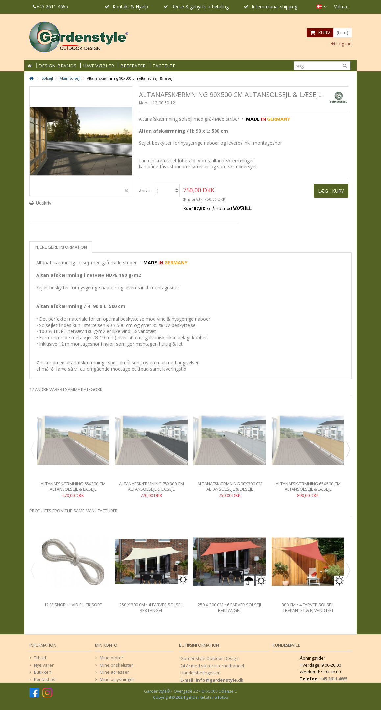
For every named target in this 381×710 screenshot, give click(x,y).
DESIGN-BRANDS (57, 66)
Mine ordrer (111, 658)
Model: (145, 103)
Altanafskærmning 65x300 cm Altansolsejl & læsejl (73, 486)
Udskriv (43, 203)
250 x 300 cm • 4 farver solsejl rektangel (151, 607)
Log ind (341, 43)
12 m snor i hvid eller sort (73, 605)
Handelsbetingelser (200, 673)
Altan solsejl (70, 78)
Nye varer (44, 665)
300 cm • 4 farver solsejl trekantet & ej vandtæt (308, 607)
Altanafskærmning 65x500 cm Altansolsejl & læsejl (308, 486)
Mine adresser (114, 672)
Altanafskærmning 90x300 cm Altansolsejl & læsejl (229, 486)
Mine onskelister (116, 665)
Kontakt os (44, 679)
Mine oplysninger (117, 679)
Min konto (106, 645)
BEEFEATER (133, 66)
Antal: (145, 190)
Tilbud (40, 658)
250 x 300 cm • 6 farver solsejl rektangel (230, 607)
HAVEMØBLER (98, 66)
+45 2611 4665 (50, 6)
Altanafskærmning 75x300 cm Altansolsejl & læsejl (151, 486)
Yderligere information (61, 247)
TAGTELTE (163, 66)
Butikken (42, 672)
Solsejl (47, 78)
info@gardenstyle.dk (219, 680)
